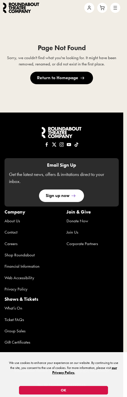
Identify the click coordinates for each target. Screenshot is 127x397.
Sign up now (58, 195)
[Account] (89, 8)
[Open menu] (115, 8)
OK (63, 390)
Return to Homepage (57, 77)
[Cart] (102, 8)
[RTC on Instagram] (62, 145)
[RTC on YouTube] (69, 145)
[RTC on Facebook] (46, 145)
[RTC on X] (54, 145)
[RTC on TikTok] (76, 145)
